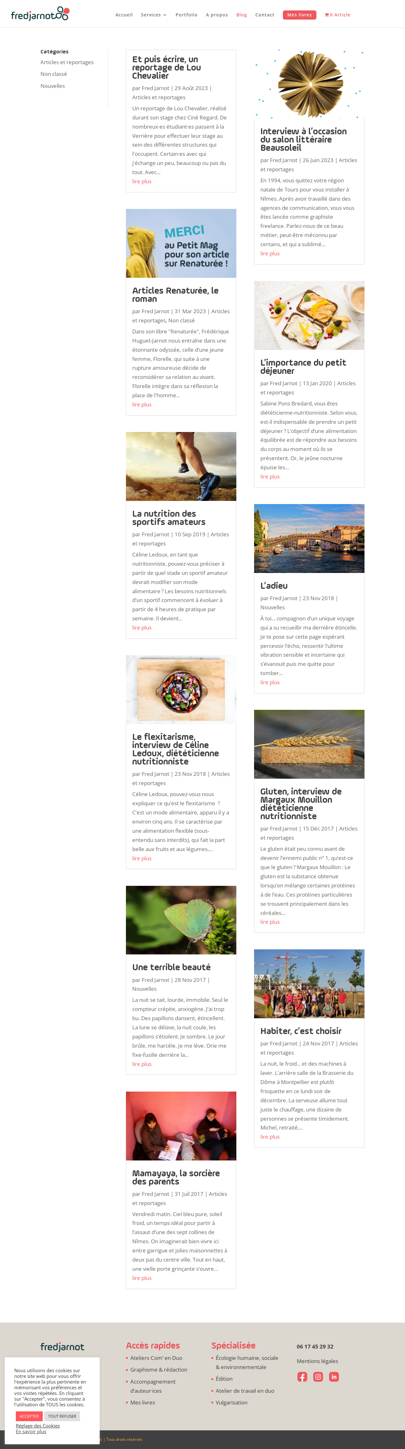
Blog (241, 15)
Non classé (53, 73)
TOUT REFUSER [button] (62, 1416)
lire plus (142, 181)
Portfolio (187, 15)
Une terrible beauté (171, 967)
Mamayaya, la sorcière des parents (176, 1178)
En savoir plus (31, 1431)
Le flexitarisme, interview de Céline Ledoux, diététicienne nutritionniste (175, 750)
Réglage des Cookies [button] (38, 1425)
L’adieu (274, 586)
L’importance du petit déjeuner (303, 367)
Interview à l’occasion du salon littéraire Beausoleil (303, 140)
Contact (265, 15)
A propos (217, 15)
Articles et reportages (67, 62)
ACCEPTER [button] (29, 1416)
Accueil (124, 15)
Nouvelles (52, 85)
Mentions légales (317, 1361)
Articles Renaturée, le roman (175, 295)
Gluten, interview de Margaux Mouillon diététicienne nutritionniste (301, 804)
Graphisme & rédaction (158, 1369)
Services (151, 15)
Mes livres (299, 15)
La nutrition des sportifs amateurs (169, 518)
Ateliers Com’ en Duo (156, 1357)
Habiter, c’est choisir (301, 1031)
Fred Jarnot (155, 88)
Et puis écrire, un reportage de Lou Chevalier (166, 68)
